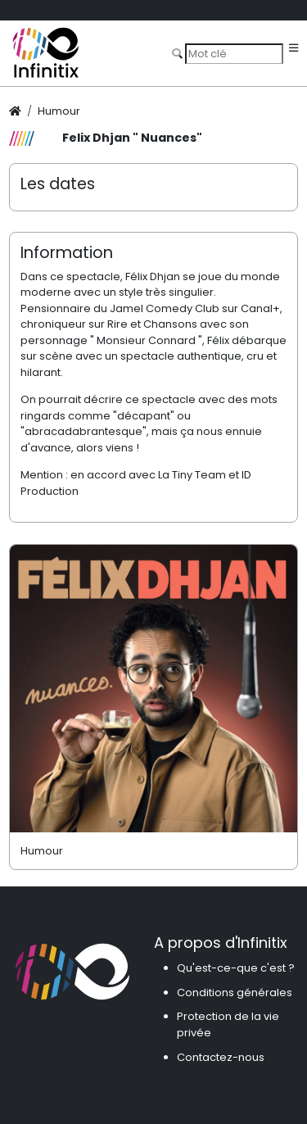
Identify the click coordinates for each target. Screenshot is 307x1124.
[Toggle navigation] (293, 48)
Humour (59, 111)
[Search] (234, 53)
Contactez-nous (220, 1057)
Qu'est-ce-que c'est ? (236, 968)
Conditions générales (234, 992)
